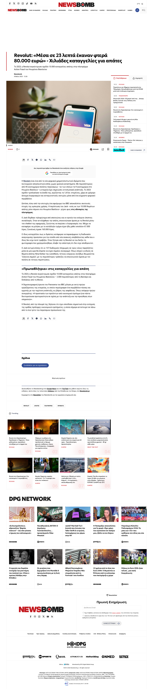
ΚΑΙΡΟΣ (98, 10)
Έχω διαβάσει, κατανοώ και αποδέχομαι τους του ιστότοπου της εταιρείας (112, 613)
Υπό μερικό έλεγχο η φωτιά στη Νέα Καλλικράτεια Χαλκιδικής (125, 120)
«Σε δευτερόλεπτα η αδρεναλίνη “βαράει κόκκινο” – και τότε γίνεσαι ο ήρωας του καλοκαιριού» (20, 529)
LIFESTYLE (89, 10)
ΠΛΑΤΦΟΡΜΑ (48, 405)
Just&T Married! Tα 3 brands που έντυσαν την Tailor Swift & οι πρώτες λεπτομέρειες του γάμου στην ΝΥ (75, 531)
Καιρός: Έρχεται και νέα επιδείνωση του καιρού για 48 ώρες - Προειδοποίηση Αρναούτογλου (71, 441)
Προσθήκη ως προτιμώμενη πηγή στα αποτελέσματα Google (57, 173)
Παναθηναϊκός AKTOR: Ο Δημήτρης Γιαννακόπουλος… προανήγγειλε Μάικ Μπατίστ (47, 531)
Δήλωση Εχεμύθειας (53, 634)
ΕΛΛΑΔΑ (41, 10)
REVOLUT (26, 405)
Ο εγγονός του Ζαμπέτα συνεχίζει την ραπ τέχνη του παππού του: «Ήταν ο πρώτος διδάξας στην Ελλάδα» (19, 573)
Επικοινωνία (112, 634)
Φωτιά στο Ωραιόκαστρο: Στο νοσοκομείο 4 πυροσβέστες (19, 477)
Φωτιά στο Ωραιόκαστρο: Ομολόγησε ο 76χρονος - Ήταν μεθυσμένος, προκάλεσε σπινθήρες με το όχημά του (19, 441)
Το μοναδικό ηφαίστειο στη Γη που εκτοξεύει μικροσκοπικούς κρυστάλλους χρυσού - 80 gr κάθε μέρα (97, 441)
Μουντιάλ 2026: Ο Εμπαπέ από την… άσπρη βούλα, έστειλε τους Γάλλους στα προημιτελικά (128, 100)
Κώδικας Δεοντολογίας (69, 634)
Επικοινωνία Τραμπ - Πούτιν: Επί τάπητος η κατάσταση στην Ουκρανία (128, 141)
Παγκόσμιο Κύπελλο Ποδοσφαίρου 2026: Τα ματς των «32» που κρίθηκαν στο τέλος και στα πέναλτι (132, 531)
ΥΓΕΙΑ (66, 10)
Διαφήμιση (122, 634)
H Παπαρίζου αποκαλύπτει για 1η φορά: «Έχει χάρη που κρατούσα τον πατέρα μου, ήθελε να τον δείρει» (104, 529)
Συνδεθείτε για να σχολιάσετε (35, 365)
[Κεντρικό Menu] (143, 10)
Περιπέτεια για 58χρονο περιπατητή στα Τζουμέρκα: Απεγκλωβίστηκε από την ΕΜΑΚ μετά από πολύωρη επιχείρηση (128, 89)
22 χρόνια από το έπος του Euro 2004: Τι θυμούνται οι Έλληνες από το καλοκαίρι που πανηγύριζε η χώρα (104, 571)
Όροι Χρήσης (40, 634)
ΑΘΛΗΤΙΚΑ (81, 10)
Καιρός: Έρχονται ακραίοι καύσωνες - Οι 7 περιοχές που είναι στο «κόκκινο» (45, 478)
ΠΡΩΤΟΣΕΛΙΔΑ (107, 10)
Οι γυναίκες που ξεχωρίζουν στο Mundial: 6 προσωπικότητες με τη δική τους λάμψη (48, 571)
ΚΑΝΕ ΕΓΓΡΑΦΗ (111, 623)
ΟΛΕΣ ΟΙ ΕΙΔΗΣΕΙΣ (30, 10)
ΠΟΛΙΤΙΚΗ (49, 10)
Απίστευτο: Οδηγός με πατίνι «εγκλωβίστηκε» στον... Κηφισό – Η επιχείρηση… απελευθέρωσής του (71, 479)
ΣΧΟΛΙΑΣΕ (94, 149)
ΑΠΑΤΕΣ (36, 405)
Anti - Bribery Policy (99, 634)
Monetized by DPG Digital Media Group (83, 664)
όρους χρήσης (116, 613)
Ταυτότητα (30, 634)
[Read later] (108, 149)
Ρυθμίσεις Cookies (84, 634)
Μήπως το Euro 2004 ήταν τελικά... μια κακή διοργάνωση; (132, 570)
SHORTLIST (117, 10)
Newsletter (37, 395)
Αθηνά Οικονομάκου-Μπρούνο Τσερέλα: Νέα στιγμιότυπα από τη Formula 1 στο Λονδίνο (75, 571)
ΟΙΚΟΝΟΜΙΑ (58, 10)
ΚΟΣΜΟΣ (72, 10)
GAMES (126, 10)
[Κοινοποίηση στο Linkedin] (45, 160)
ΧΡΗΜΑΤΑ (61, 405)
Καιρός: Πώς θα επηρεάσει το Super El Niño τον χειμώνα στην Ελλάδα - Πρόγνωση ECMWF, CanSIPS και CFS (97, 479)
